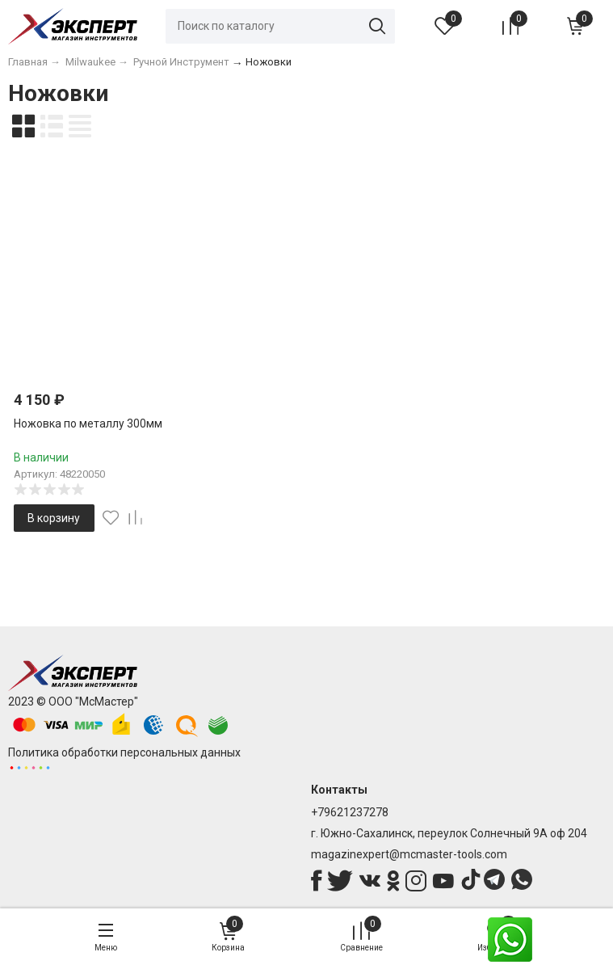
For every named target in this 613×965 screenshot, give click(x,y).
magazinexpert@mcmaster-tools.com (409, 854)
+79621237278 (349, 812)
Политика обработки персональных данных (124, 752)
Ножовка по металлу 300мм (88, 423)
